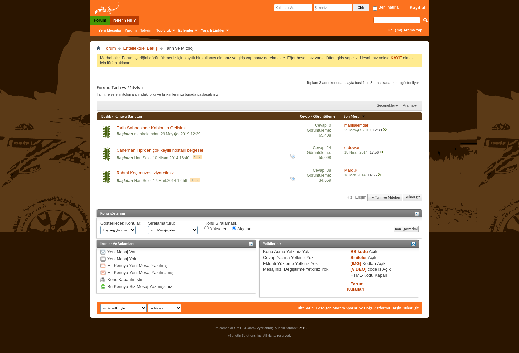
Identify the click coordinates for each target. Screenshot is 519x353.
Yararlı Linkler (213, 30)
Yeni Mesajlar (109, 30)
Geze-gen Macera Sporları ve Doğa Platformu (353, 308)
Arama (408, 105)
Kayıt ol (417, 7)
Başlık (106, 116)
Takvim (146, 30)
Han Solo (142, 158)
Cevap (305, 116)
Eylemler (186, 30)
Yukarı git (413, 197)
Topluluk (163, 30)
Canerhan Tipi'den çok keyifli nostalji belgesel (160, 150)
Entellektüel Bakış (140, 48)
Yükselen (215, 228)
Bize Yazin (305, 308)
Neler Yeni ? (124, 20)
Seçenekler (386, 105)
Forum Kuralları (355, 286)
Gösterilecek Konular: (120, 223)
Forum (100, 20)
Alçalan (242, 228)
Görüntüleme (324, 116)
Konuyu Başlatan (128, 116)
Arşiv (397, 308)
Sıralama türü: (161, 223)
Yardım (131, 30)
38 (329, 170)
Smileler (358, 257)
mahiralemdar (146, 134)
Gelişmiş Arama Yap (405, 30)
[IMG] (355, 263)
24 (329, 148)
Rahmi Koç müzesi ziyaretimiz (145, 172)
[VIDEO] (358, 269)
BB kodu (359, 251)
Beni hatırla (386, 7)
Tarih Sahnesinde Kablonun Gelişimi (151, 127)
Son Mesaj (354, 116)
